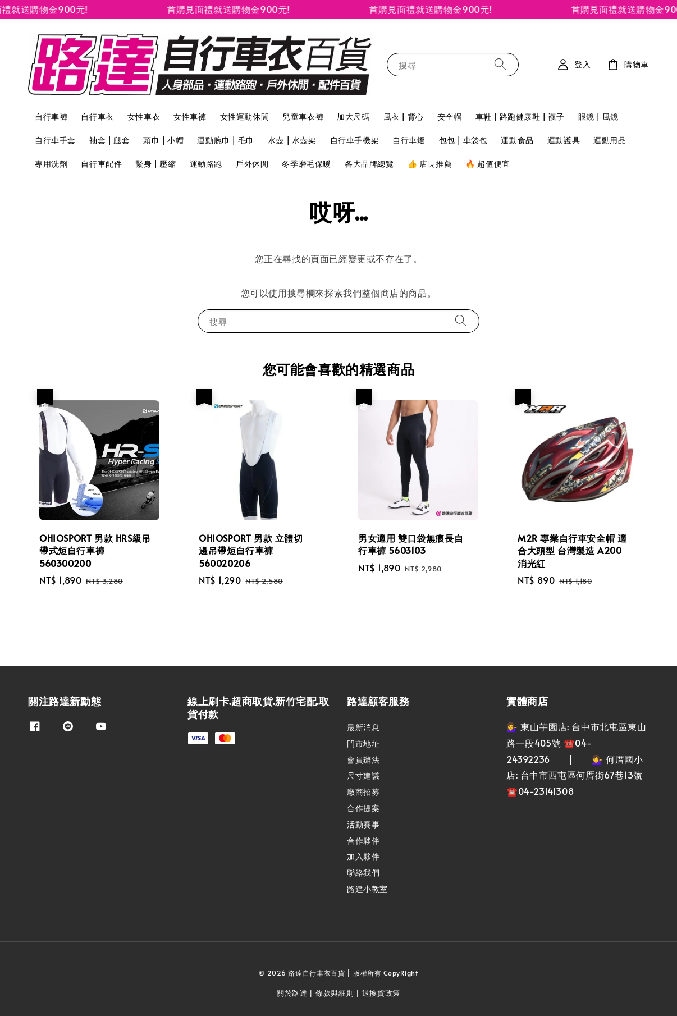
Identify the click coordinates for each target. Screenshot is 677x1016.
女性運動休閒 (244, 116)
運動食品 (517, 140)
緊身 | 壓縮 (155, 163)
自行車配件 (101, 163)
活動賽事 (363, 824)
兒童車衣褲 (302, 116)
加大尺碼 (353, 116)
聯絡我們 (363, 872)
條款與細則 (334, 993)
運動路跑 (206, 163)
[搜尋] (500, 64)
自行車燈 (408, 140)
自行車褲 (51, 116)
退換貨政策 (381, 993)
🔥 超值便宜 (487, 163)
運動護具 (563, 140)
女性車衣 (143, 116)
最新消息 (363, 727)
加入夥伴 (363, 856)
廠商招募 (363, 791)
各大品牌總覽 (369, 163)
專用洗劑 (51, 163)
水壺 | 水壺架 (292, 140)
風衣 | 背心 (403, 116)
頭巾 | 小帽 (163, 140)
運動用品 (609, 140)
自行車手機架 (354, 140)
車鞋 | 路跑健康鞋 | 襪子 (520, 116)
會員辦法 (363, 759)
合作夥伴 (363, 840)
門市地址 (363, 743)
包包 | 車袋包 (463, 140)
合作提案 (363, 808)
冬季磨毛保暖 (306, 163)
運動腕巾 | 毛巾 (225, 140)
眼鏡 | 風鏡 (598, 116)
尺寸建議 (363, 775)
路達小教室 (367, 889)
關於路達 (292, 993)
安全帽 (449, 116)
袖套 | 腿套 (109, 140)
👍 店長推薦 (430, 163)
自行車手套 (55, 140)
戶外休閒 (252, 163)
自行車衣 (97, 116)
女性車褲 (189, 116)
